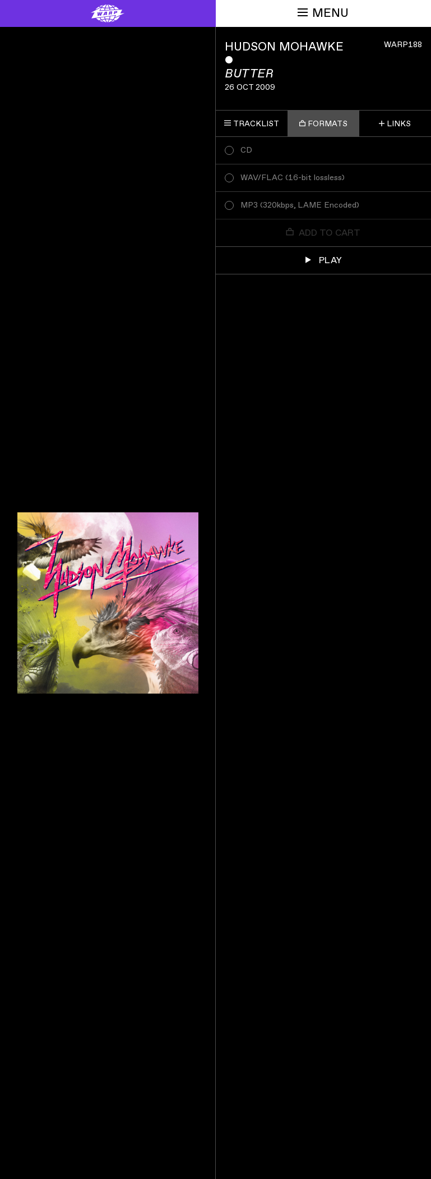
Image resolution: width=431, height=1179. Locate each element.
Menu (323, 13)
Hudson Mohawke (284, 47)
